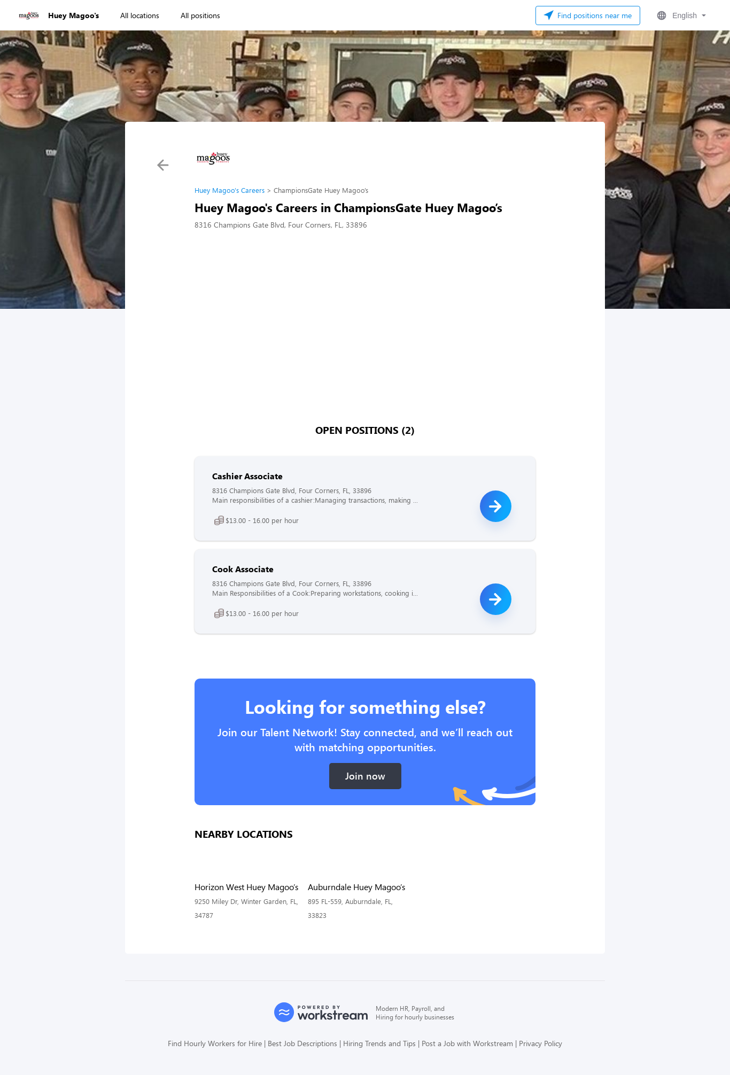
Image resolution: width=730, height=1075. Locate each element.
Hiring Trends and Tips (379, 1043)
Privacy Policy (540, 1043)
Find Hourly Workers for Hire (215, 1043)
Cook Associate (243, 568)
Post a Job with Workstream (467, 1043)
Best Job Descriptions (302, 1043)
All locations (139, 15)
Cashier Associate (247, 475)
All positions (200, 15)
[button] (680, 15)
